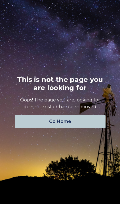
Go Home (60, 121)
